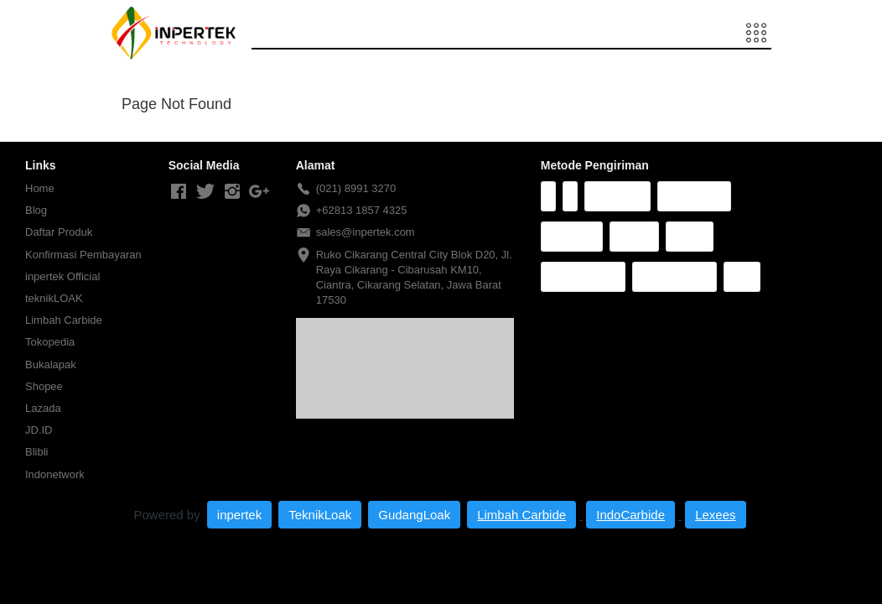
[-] (179, 192)
